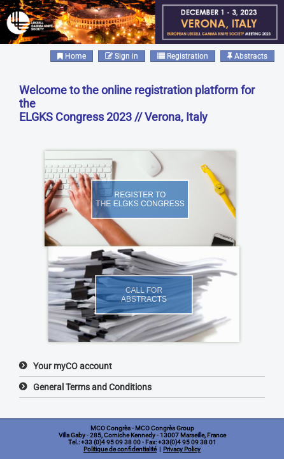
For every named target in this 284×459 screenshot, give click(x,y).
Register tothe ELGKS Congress (140, 199)
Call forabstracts (144, 295)
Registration (182, 56)
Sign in (121, 56)
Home (71, 56)
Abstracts (247, 56)
